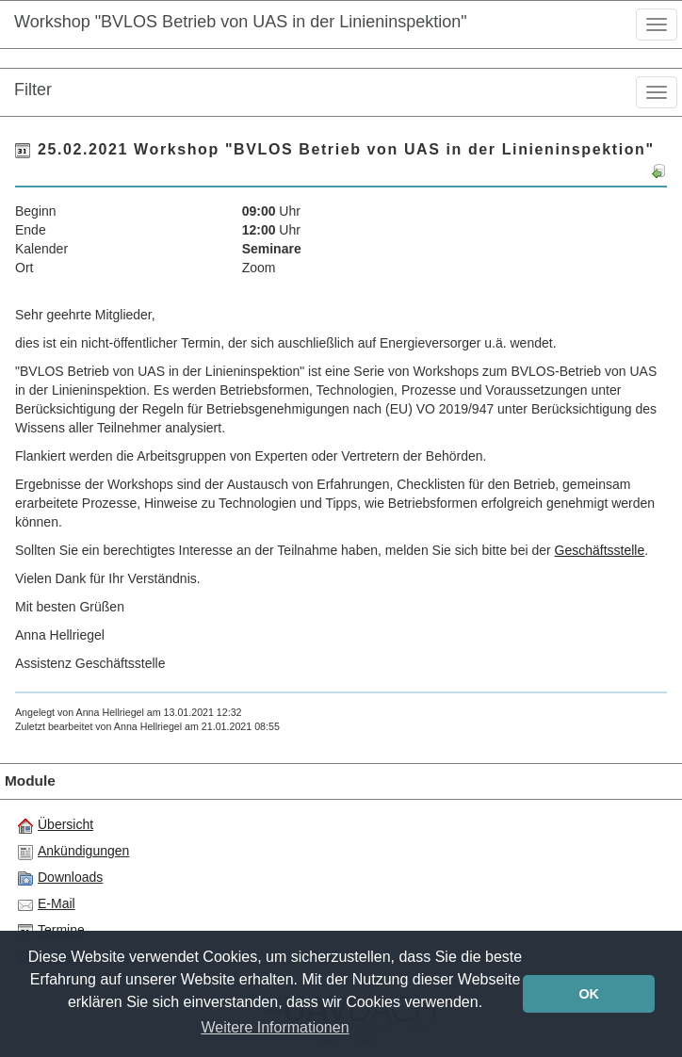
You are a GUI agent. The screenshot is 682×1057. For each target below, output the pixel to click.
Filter (33, 89)
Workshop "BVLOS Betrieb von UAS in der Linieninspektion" (240, 21)
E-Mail (46, 904)
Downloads (60, 878)
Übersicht (55, 825)
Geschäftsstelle (600, 550)
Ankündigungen (73, 851)
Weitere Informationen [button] (275, 1027)
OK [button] (588, 993)
